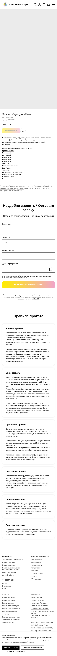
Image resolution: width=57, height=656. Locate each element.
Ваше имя (6, 224)
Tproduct (20, 188)
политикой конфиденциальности (16, 277)
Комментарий (8, 251)
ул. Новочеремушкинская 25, (42, 628)
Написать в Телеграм (39, 603)
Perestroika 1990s (7, 188)
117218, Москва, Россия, (40, 625)
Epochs (47, 186)
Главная (3, 186)
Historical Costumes (34, 186)
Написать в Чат (36, 597)
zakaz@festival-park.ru (42, 612)
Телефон (6, 237)
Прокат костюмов (16, 186)
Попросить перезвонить (40, 608)
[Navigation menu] (53, 4)
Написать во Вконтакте (39, 606)
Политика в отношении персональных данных (11, 568)
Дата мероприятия (10, 264)
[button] (35, 4)
